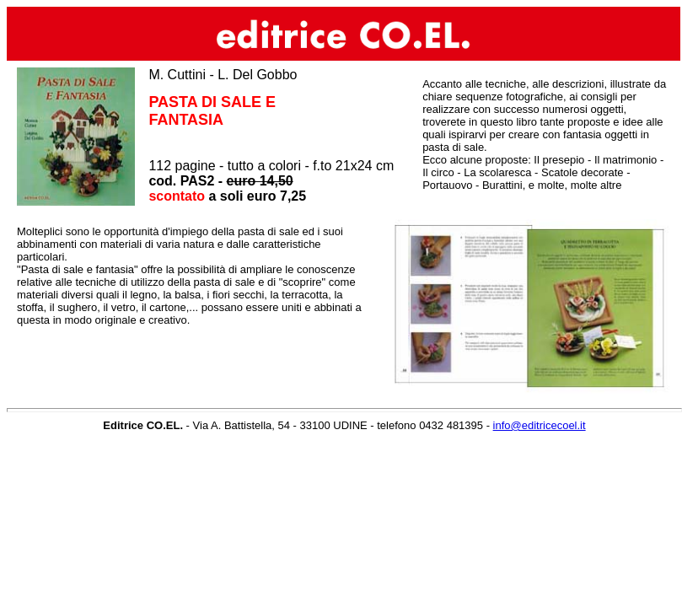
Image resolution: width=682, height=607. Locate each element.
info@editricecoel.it (539, 425)
